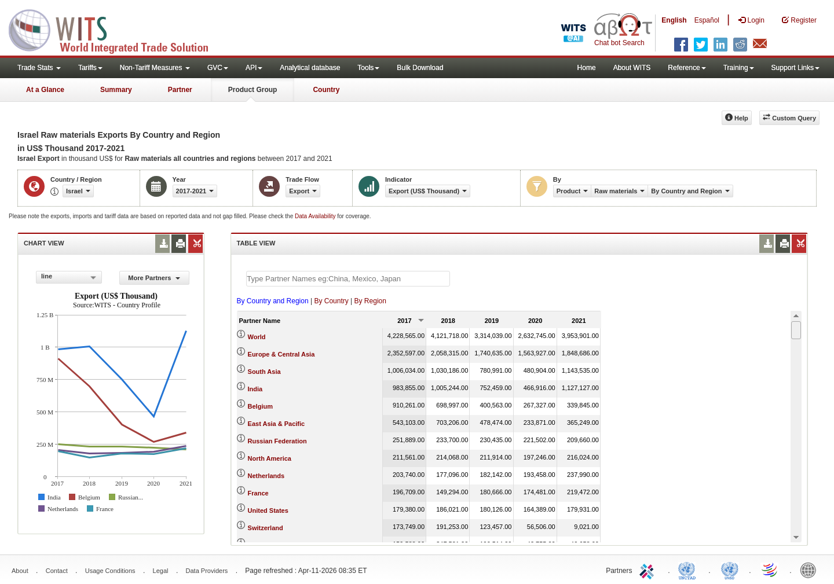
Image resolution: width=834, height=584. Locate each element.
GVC (217, 68)
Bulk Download (420, 68)
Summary (116, 90)
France (258, 493)
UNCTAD (689, 569)
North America (269, 458)
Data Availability (316, 216)
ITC (648, 569)
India (255, 388)
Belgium (260, 406)
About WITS (632, 68)
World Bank (810, 569)
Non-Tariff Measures (155, 68)
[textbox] (348, 279)
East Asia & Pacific (276, 423)
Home (586, 68)
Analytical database (310, 68)
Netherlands (266, 475)
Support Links (795, 68)
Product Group (252, 90)
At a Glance (45, 90)
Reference (686, 68)
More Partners (154, 277)
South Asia (264, 371)
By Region (370, 301)
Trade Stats (39, 68)
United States (268, 510)
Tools (368, 68)
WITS (116, 29)
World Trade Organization (770, 569)
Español (706, 20)
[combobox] (69, 277)
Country (326, 90)
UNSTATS (729, 569)
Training (738, 68)
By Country (331, 301)
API (254, 68)
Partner (180, 90)
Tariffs (90, 68)
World (257, 336)
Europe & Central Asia (281, 354)
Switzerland (265, 527)
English (673, 20)
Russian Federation (277, 441)
